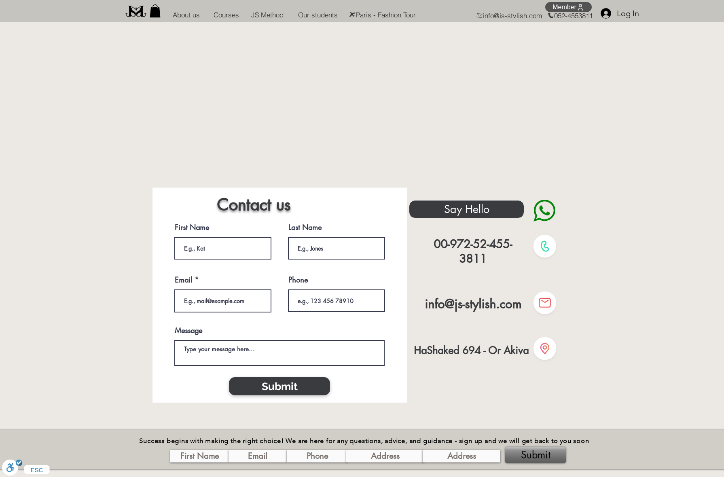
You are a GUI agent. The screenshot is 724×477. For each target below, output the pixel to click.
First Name (192, 227)
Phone (298, 279)
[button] (155, 10)
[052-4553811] (565, 15)
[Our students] (318, 14)
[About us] (186, 14)
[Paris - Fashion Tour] (381, 14)
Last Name (305, 227)
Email (183, 279)
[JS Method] (267, 14)
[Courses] (226, 14)
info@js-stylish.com (473, 304)
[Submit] (279, 386)
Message (188, 330)
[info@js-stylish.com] (507, 15)
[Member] (568, 7)
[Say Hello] (466, 209)
